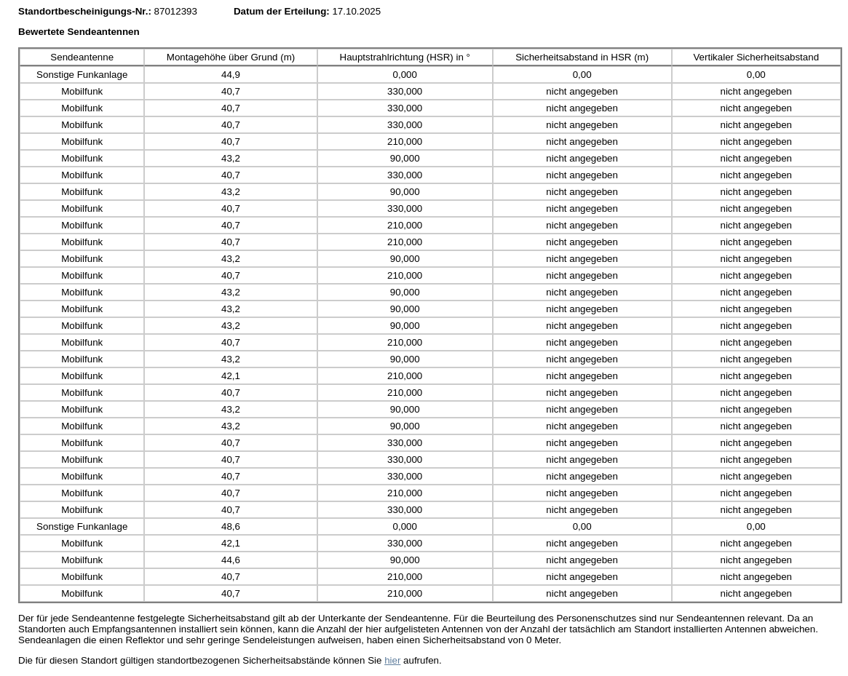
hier (392, 660)
